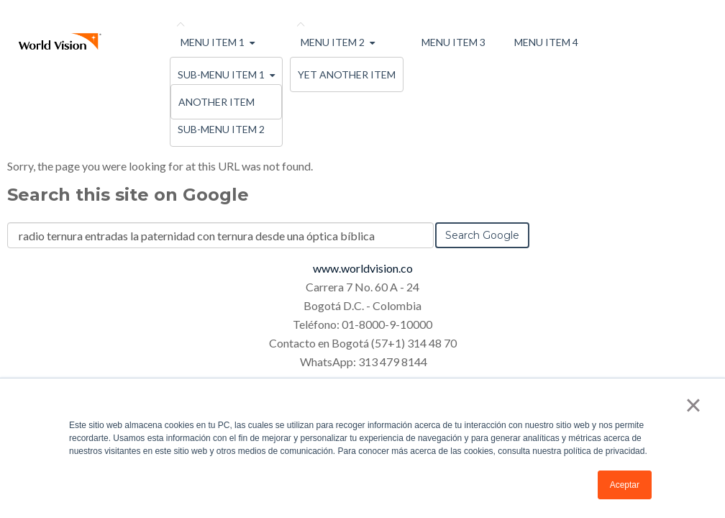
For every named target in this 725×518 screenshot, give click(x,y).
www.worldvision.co (363, 268)
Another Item (216, 102)
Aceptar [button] (624, 485)
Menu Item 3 (453, 42)
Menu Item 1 (213, 42)
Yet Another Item (347, 74)
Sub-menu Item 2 (221, 129)
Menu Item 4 (546, 42)
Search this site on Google (128, 194)
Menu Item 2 (333, 42)
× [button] (693, 405)
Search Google (482, 235)
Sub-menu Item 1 (221, 74)
